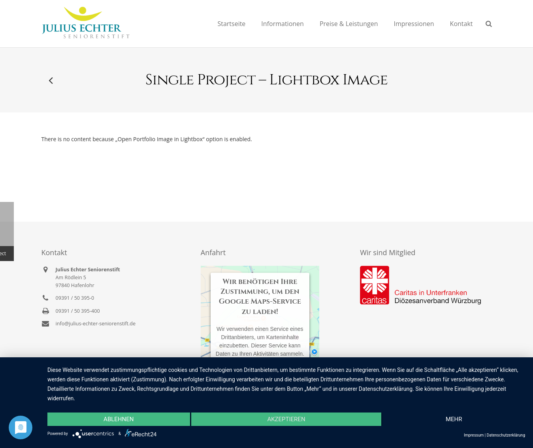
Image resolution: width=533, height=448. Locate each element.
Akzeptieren (286, 419)
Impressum (474, 435)
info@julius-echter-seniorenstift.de (96, 323)
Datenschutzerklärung (506, 435)
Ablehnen (119, 419)
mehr (454, 419)
